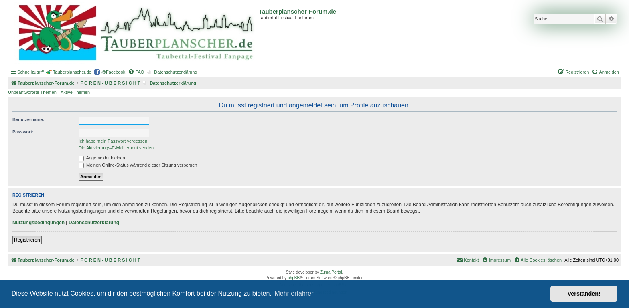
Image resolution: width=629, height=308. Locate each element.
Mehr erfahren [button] (294, 293)
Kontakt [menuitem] (468, 259)
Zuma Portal (331, 272)
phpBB (294, 278)
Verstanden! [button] (584, 293)
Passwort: (23, 131)
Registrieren (27, 240)
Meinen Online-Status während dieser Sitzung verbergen (138, 165)
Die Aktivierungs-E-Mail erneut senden (116, 147)
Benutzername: (28, 119)
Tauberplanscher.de (72, 72)
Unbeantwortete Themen (32, 92)
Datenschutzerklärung (94, 222)
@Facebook (113, 72)
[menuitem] (136, 72)
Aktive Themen (75, 92)
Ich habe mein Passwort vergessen (113, 141)
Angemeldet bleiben (102, 157)
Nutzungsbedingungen (38, 222)
